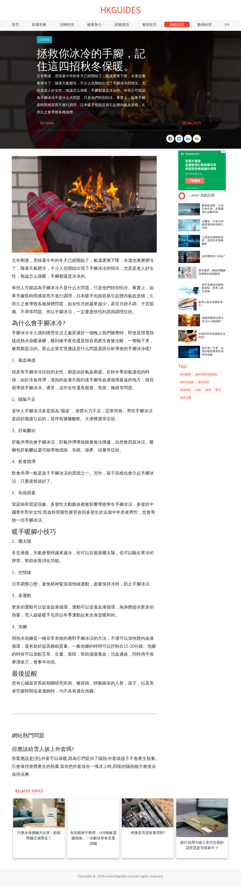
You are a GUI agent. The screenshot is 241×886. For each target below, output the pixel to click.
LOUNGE (44, 40)
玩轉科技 (67, 24)
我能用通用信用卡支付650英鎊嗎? (213, 319)
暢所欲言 (149, 24)
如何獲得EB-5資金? (213, 256)
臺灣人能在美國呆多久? (210, 303)
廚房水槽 (185, 397)
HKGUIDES (120, 10)
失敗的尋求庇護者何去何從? (212, 335)
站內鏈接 (185, 374)
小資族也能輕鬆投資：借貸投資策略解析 (213, 240)
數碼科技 (204, 24)
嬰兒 (218, 390)
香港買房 (203, 382)
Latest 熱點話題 (202, 195)
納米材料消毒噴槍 (206, 374)
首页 (15, 24)
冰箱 (198, 390)
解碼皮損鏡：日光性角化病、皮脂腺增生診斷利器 (213, 209)
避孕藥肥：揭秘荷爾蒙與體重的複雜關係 (212, 272)
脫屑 (208, 390)
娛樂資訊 (122, 24)
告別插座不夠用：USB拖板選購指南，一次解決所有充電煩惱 (93, 838)
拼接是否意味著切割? (148, 832)
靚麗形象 (39, 24)
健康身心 (94, 24)
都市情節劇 (187, 382)
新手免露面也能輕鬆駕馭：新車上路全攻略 (213, 288)
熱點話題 (177, 24)
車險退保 (185, 390)
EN (227, 24)
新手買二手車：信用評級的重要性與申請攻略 (213, 351)
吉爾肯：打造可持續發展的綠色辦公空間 (213, 224)
